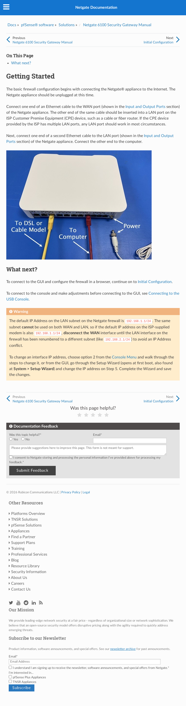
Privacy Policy (70, 492)
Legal (86, 492)
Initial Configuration (158, 42)
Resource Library (25, 566)
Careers (17, 583)
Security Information (28, 572)
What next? (21, 63)
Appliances (20, 531)
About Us (19, 578)
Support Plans (23, 543)
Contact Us (21, 589)
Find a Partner (23, 537)
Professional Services (29, 554)
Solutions (67, 25)
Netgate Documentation (96, 7)
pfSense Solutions (26, 525)
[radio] (15, 439)
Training (17, 549)
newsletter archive (123, 649)
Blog (15, 560)
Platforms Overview (28, 514)
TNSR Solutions (24, 519)
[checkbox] (50, 439)
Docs (12, 25)
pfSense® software (37, 25)
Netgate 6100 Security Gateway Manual (117, 25)
